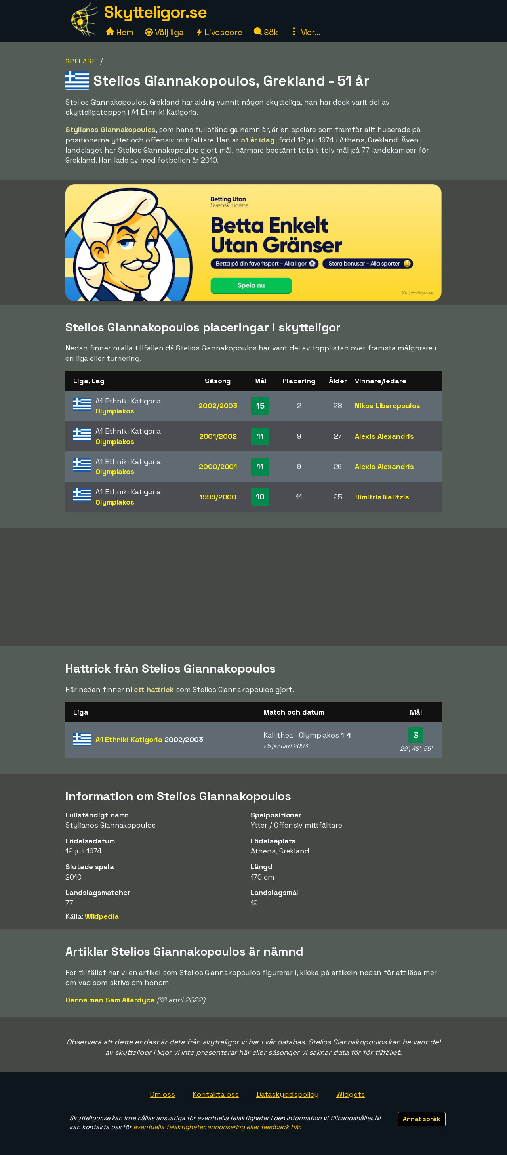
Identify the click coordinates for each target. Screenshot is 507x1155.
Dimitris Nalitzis (382, 496)
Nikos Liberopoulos (387, 405)
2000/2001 (218, 466)
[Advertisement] (253, 587)
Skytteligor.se (155, 12)
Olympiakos (114, 410)
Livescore (218, 32)
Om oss (162, 1094)
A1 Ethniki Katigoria (149, 739)
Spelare (80, 61)
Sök (266, 32)
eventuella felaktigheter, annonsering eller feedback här (216, 1127)
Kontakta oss (216, 1094)
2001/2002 (218, 436)
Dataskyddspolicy (287, 1094)
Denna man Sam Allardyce (110, 999)
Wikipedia (101, 916)
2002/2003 (217, 405)
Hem (119, 32)
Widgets (350, 1094)
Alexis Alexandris (384, 436)
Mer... (305, 32)
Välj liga (164, 32)
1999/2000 (217, 496)
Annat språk (421, 1119)
